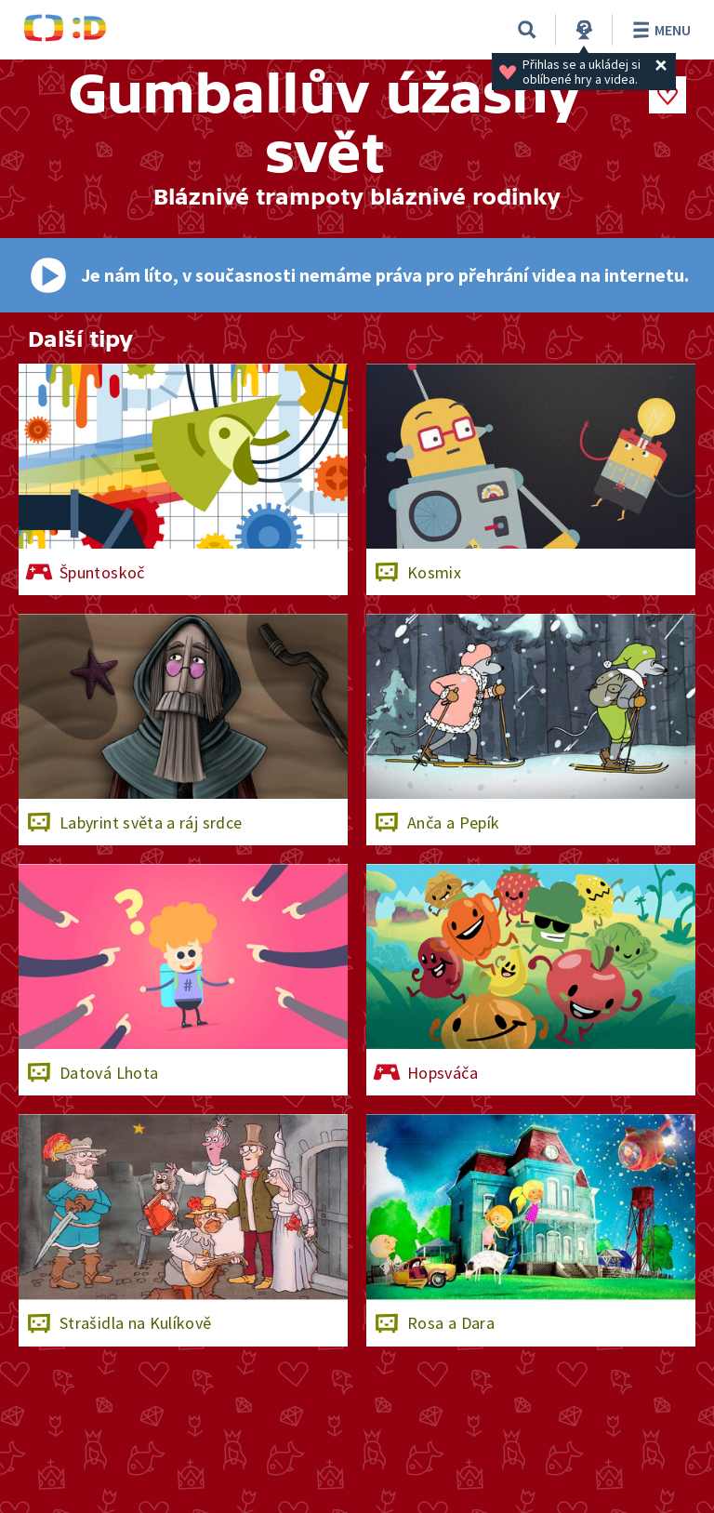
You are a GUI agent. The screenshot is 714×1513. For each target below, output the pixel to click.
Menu (659, 30)
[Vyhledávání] (527, 30)
